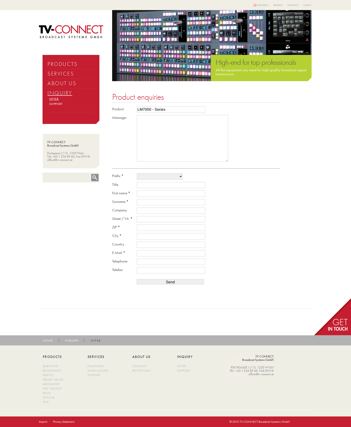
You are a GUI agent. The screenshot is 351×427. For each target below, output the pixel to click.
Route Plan (141, 371)
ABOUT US (61, 83)
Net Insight (52, 388)
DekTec (48, 375)
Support (94, 375)
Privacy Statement (63, 422)
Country (118, 244)
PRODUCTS (62, 64)
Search (278, 5)
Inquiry (72, 340)
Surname (120, 201)
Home (48, 340)
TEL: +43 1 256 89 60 (244, 371)
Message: (119, 117)
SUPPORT (56, 104)
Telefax (117, 269)
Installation (98, 371)
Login (307, 5)
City (117, 235)
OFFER (54, 99)
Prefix (118, 175)
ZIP (116, 227)
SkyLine (49, 397)
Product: (118, 108)
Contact (293, 5)
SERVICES (60, 73)
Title (115, 184)
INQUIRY (59, 93)
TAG (46, 402)
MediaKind (51, 384)
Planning (96, 366)
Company (119, 210)
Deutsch (263, 5)
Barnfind (50, 366)
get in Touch (332, 316)
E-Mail (118, 252)
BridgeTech (52, 371)
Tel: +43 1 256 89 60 (61, 156)
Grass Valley (53, 379)
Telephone (119, 261)
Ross (47, 393)
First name (121, 193)
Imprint (43, 422)
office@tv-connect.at (59, 160)
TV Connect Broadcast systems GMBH (71, 31)
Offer (181, 366)
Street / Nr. (122, 218)
